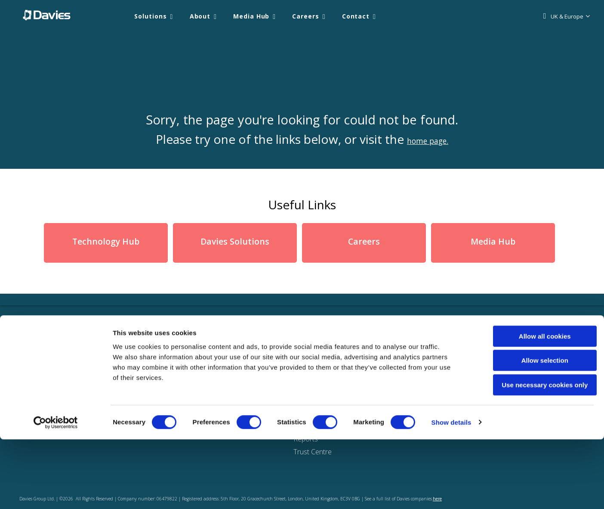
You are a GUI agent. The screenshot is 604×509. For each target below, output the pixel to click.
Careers (305, 16)
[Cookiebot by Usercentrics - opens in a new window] (55, 492)
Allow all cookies (532, 406)
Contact (356, 16)
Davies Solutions (235, 242)
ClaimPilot (233, 377)
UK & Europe (567, 16)
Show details (451, 492)
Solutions (150, 16)
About (200, 16)
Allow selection (531, 430)
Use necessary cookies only (532, 454)
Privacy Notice (315, 377)
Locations (393, 364)
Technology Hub (106, 242)
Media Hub (251, 16)
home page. (427, 139)
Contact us (394, 377)
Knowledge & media (160, 377)
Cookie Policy (313, 364)
